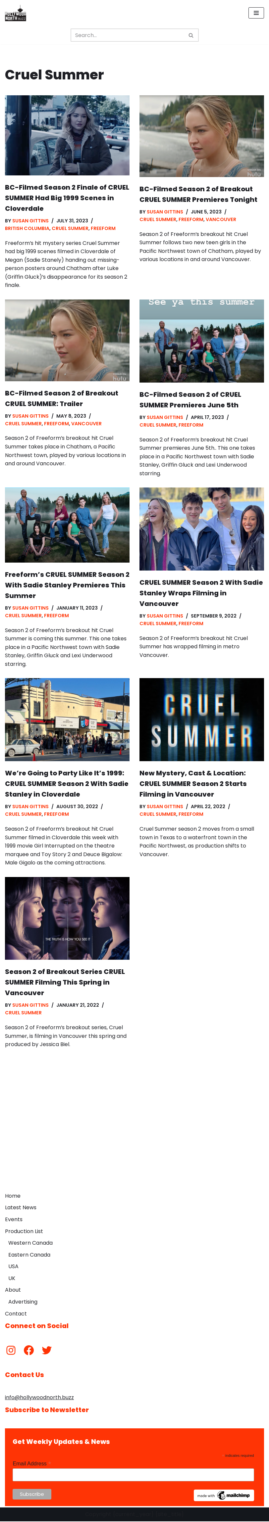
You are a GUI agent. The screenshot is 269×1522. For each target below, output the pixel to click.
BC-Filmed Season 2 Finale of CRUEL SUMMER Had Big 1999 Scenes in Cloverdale (67, 198)
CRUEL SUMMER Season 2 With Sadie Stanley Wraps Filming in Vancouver (201, 593)
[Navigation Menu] (256, 13)
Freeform (103, 228)
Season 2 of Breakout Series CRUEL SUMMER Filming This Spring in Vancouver (65, 983)
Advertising (22, 1303)
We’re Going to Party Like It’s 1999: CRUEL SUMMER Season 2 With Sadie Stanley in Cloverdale (67, 784)
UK (11, 1279)
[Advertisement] (134, 1140)
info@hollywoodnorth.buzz (39, 1398)
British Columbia (27, 228)
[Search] (127, 35)
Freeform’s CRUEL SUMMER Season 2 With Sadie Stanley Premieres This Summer (67, 585)
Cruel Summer (70, 228)
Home (13, 1196)
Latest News (20, 1208)
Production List (24, 1232)
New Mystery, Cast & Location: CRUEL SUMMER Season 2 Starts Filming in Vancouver (193, 784)
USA (13, 1267)
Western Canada (30, 1244)
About (13, 1291)
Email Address (32, 1464)
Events (14, 1220)
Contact (16, 1314)
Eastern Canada (29, 1255)
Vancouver (221, 219)
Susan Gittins (30, 220)
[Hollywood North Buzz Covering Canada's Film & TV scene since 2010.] (15, 13)
